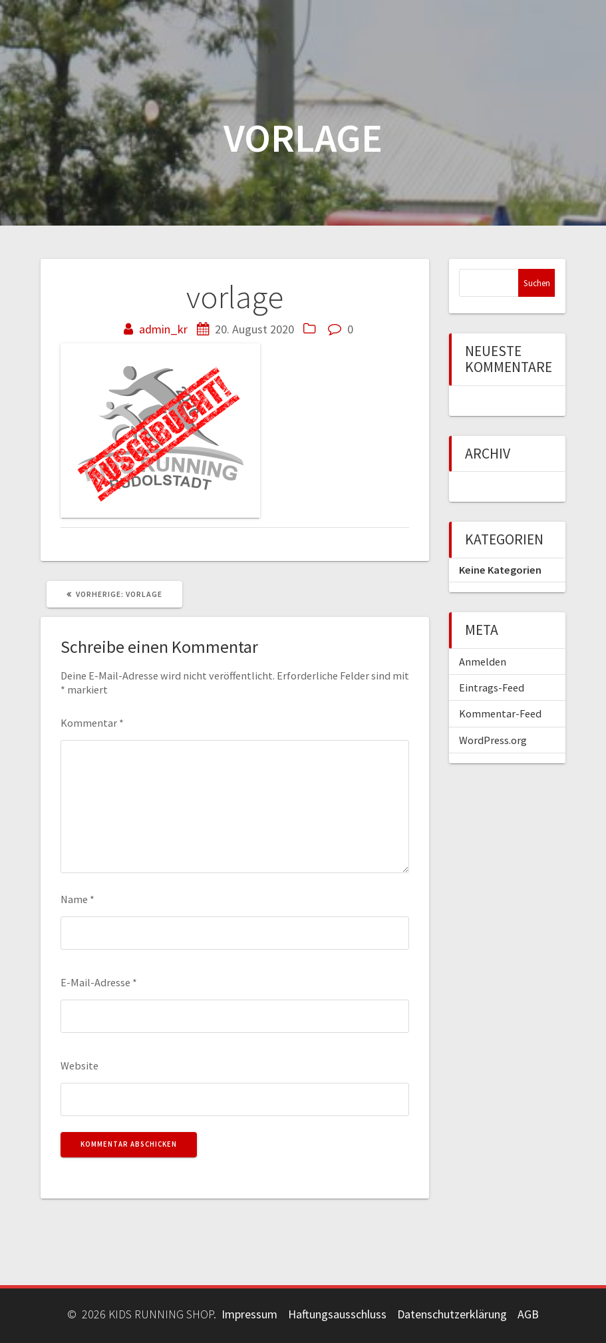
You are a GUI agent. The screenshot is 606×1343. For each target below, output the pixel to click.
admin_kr (163, 329)
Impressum (249, 1314)
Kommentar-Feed (500, 713)
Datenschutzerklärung (452, 1314)
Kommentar (92, 722)
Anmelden (482, 661)
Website (79, 1065)
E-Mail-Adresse (99, 982)
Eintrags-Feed (491, 687)
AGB (528, 1314)
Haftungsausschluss (337, 1314)
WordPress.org (493, 740)
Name (77, 899)
